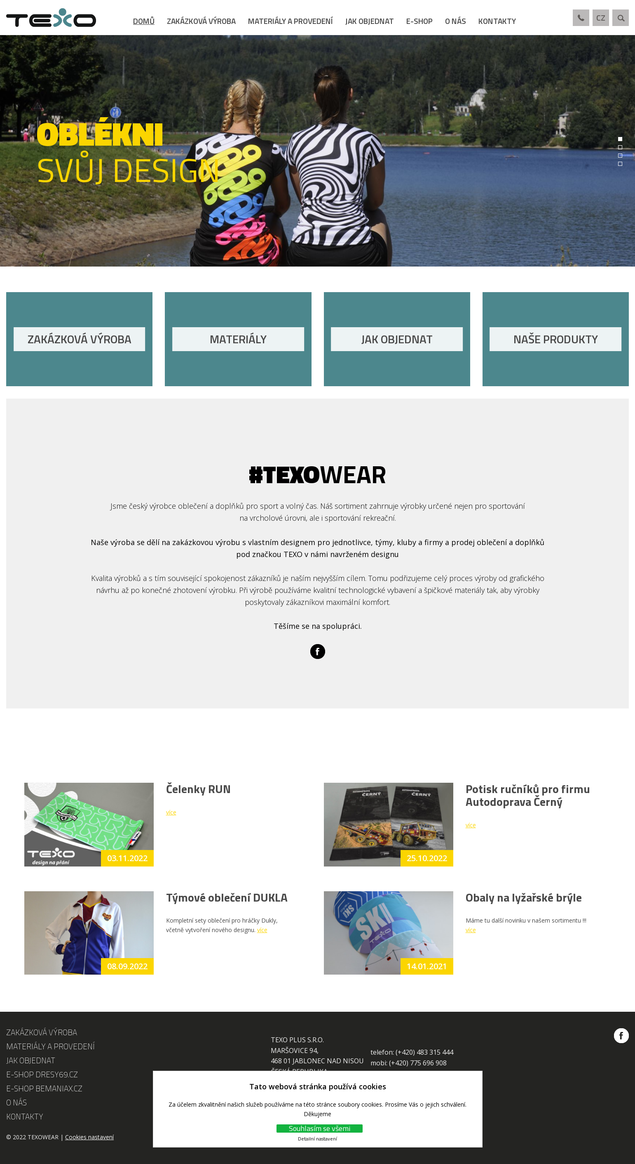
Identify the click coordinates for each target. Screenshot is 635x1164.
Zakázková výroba (201, 21)
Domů (144, 21)
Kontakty (497, 21)
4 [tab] (620, 164)
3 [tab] (620, 155)
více (171, 812)
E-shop (419, 21)
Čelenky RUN (198, 789)
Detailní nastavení (317, 1139)
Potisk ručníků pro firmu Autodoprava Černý (528, 795)
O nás (455, 21)
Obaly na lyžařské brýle (524, 897)
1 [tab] (620, 139)
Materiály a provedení (290, 21)
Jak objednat (369, 21)
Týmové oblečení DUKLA (227, 897)
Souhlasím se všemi (319, 1128)
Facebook (317, 651)
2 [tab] (620, 147)
